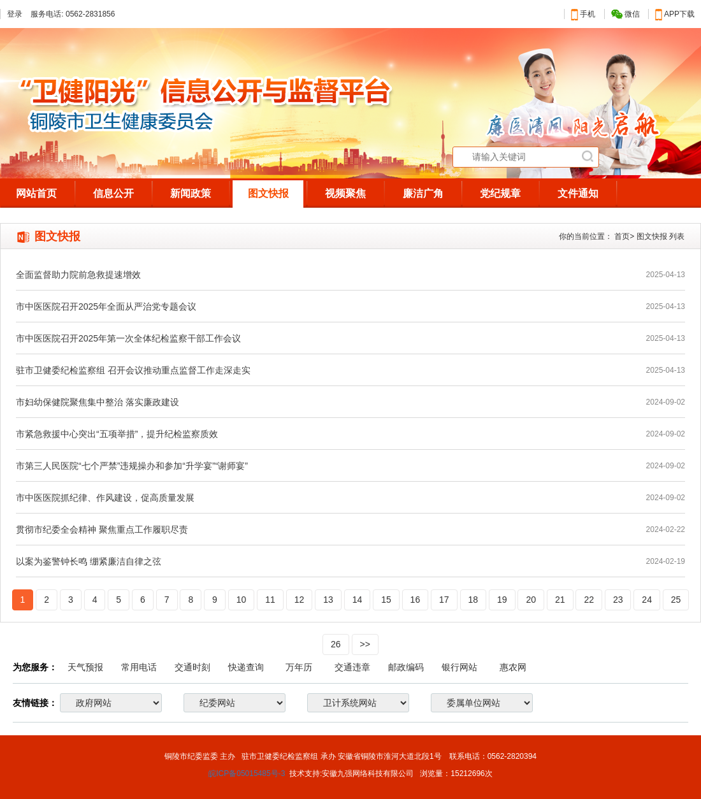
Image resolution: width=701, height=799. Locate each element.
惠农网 (513, 667)
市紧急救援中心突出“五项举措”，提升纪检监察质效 (117, 434)
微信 (625, 14)
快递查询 (246, 667)
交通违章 (352, 667)
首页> (624, 236)
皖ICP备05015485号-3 (246, 773)
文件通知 (578, 193)
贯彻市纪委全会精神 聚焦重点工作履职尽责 (102, 529)
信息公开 (113, 193)
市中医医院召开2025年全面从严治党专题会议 (106, 306)
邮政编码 (406, 667)
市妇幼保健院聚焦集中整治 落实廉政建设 (97, 402)
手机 (583, 14)
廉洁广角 (423, 193)
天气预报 (85, 667)
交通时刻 (192, 667)
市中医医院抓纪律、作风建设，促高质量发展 (105, 498)
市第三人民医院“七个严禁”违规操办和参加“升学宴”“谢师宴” (132, 466)
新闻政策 (190, 193)
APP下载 (675, 14)
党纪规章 (500, 193)
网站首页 (36, 193)
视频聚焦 (345, 193)
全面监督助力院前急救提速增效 (78, 275)
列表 (676, 236)
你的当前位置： (585, 236)
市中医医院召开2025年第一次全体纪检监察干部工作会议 (128, 338)
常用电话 (139, 667)
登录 (14, 14)
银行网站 (459, 667)
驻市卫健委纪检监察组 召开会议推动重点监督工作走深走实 (133, 370)
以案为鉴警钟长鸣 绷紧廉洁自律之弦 (88, 561)
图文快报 (268, 193)
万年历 (298, 667)
